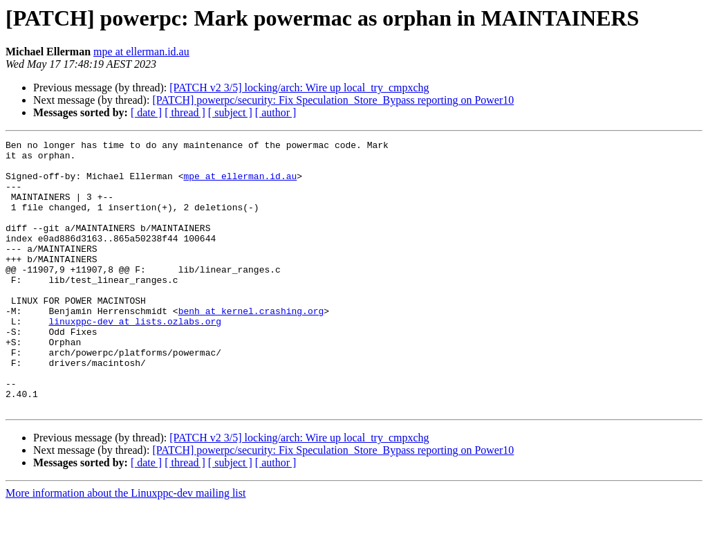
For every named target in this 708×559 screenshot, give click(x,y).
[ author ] (276, 112)
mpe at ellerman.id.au (141, 51)
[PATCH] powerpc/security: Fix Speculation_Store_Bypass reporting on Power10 (333, 100)
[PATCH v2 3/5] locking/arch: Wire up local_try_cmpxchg (299, 87)
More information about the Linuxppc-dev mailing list (125, 547)
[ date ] (146, 112)
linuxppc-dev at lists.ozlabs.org (134, 358)
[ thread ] (185, 112)
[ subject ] (230, 112)
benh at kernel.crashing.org (251, 346)
